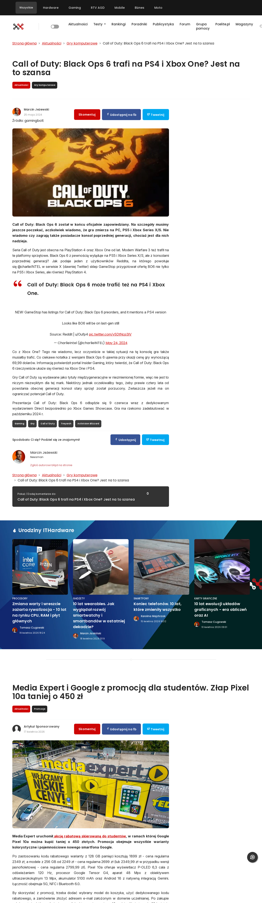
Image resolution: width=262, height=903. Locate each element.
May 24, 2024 (116, 342)
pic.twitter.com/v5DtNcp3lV (110, 334)
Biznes (139, 8)
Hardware (51, 8)
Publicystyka (163, 24)
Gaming (75, 8)
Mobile (120, 8)
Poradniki (139, 24)
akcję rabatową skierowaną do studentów (89, 836)
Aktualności (78, 24)
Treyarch (66, 423)
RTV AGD (98, 8)
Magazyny (244, 24)
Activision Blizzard (88, 423)
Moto (158, 8)
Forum (185, 24)
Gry (32, 423)
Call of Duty (47, 423)
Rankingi (119, 24)
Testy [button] (98, 24)
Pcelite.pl (222, 24)
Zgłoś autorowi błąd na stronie (51, 465)
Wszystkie (26, 7)
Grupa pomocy (203, 26)
